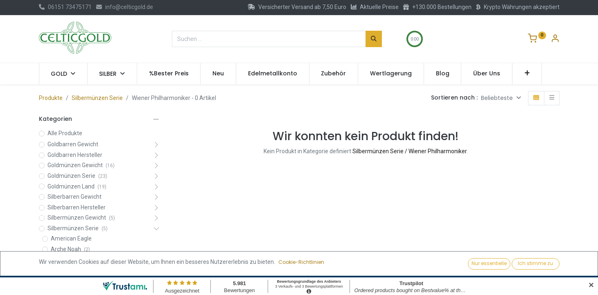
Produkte (51, 98)
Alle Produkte (64, 133)
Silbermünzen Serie (97, 98)
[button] (527, 73)
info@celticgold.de (124, 7)
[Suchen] (374, 39)
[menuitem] (169, 73)
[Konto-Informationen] (555, 39)
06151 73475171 (65, 7)
